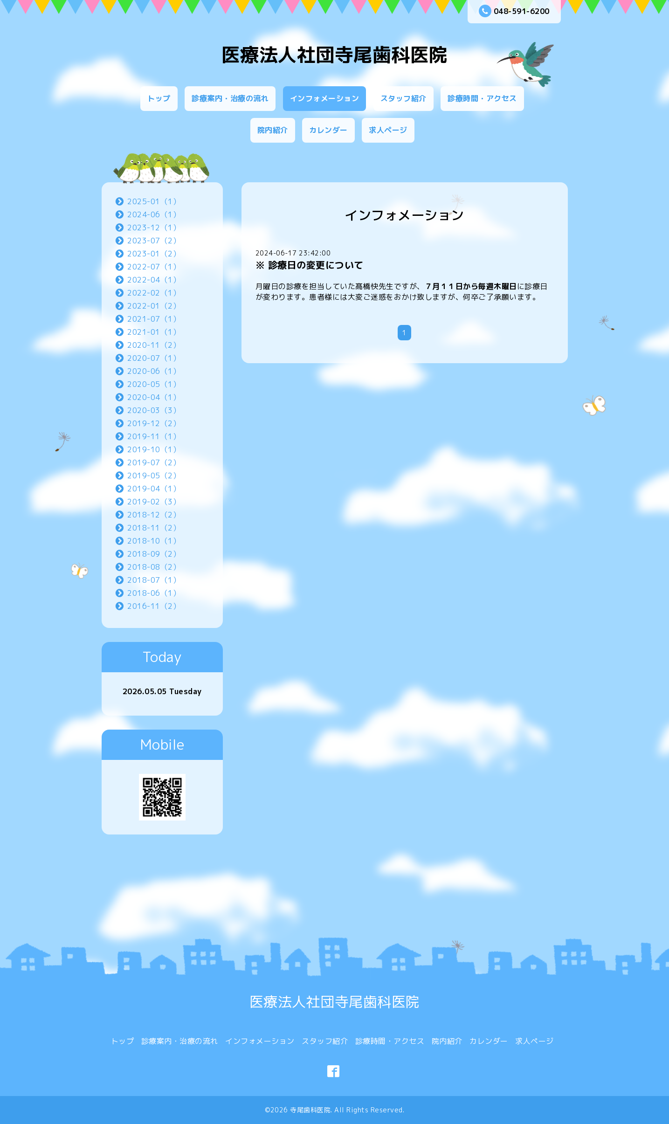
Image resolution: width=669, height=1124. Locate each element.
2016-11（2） (153, 606)
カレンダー (328, 130)
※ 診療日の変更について (309, 264)
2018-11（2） (153, 528)
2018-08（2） (153, 567)
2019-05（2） (153, 475)
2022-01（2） (153, 306)
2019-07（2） (153, 462)
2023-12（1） (153, 227)
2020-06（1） (153, 371)
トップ (159, 98)
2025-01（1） (153, 201)
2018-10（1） (153, 541)
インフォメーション (324, 98)
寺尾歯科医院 (310, 1109)
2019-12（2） (153, 423)
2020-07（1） (153, 358)
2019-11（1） (153, 436)
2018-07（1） (153, 580)
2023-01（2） (153, 253)
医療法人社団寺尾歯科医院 (334, 54)
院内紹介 (272, 130)
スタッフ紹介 (403, 98)
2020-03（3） (153, 410)
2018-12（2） (153, 515)
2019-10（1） (153, 449)
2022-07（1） (153, 267)
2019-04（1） (153, 488)
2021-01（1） (153, 332)
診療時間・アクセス (482, 98)
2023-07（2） (153, 240)
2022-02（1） (153, 293)
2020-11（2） (153, 345)
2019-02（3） (153, 501)
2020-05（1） (153, 384)
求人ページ (388, 130)
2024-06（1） (153, 214)
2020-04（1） (153, 397)
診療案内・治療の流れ (230, 98)
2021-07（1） (153, 319)
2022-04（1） (153, 280)
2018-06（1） (153, 593)
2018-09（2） (153, 554)
